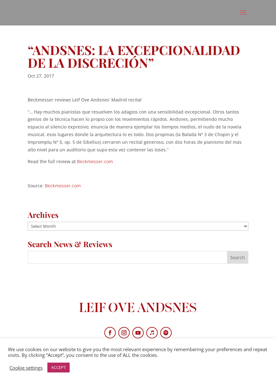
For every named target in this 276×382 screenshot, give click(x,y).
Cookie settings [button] (26, 368)
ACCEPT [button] (58, 367)
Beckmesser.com (95, 161)
